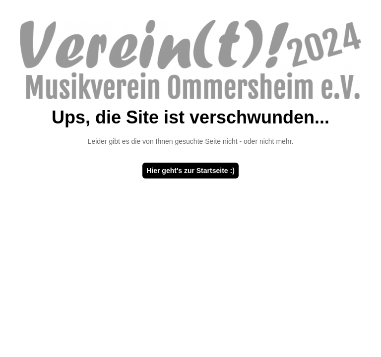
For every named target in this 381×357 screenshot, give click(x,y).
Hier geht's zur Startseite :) (190, 171)
